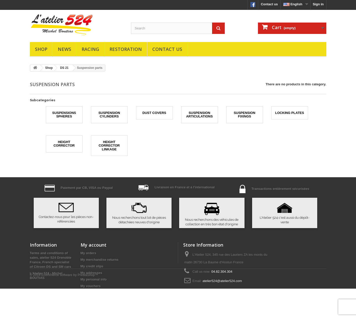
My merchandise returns (100, 260)
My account (93, 245)
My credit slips (92, 266)
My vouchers (91, 286)
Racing (90, 49)
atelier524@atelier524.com (222, 281)
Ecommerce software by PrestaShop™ (69, 304)
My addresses (91, 273)
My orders (88, 253)
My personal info (94, 279)
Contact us (269, 4)
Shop (41, 49)
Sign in (318, 4)
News (64, 49)
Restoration (125, 49)
